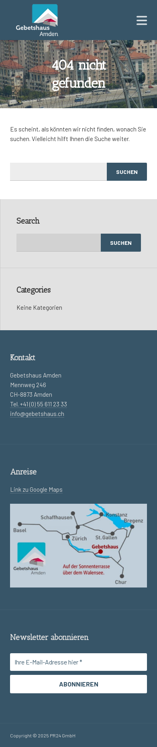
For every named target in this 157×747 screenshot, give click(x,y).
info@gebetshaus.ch (37, 413)
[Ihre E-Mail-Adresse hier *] (78, 662)
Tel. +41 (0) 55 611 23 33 (38, 404)
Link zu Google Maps (36, 489)
